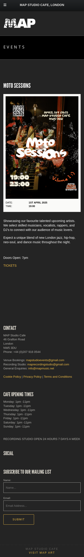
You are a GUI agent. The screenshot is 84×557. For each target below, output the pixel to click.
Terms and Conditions (58, 376)
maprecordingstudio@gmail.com (48, 364)
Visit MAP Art (42, 552)
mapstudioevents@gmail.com (45, 360)
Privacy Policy (32, 376)
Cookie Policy (12, 376)
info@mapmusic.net (41, 368)
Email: (7, 497)
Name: (7, 480)
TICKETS (10, 265)
